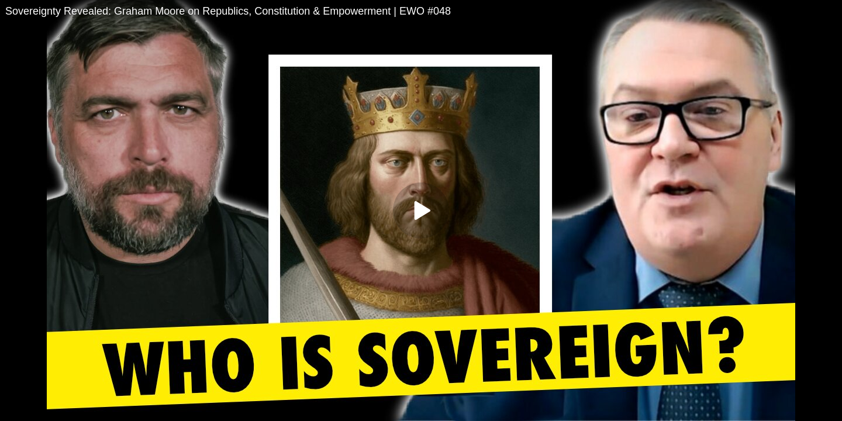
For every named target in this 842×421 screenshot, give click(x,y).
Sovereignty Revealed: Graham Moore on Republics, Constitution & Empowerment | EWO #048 (228, 11)
